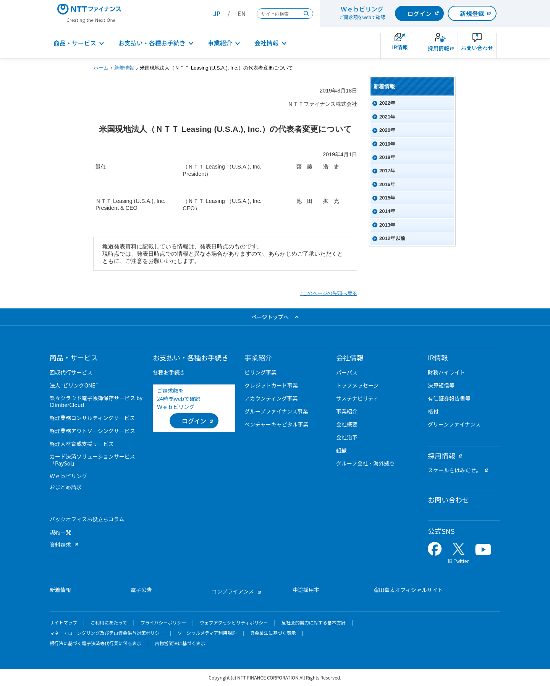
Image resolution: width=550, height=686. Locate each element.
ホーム (101, 68)
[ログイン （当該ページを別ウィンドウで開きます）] (194, 420)
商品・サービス (74, 42)
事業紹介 (220, 42)
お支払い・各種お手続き (152, 42)
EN (242, 13)
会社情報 (266, 42)
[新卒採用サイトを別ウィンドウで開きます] (438, 45)
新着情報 (124, 68)
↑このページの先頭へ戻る (328, 293)
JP (216, 13)
